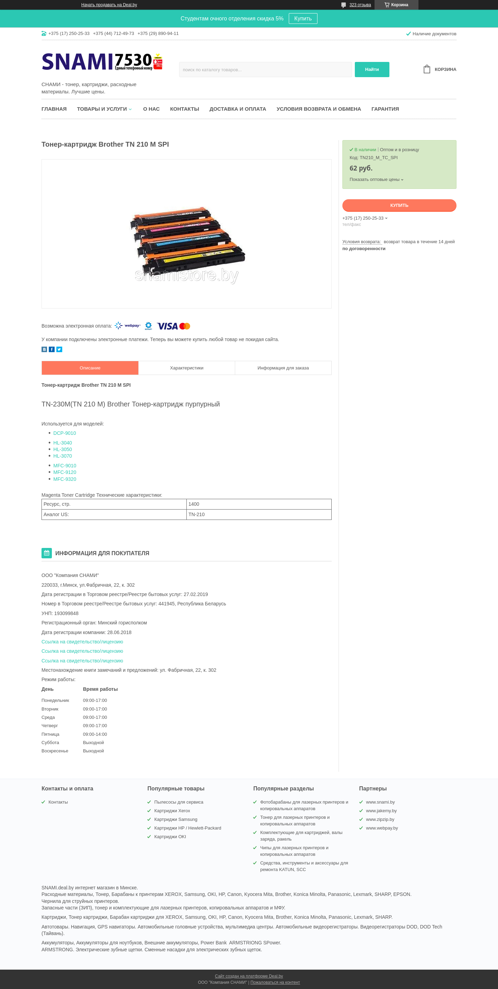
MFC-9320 (64, 479)
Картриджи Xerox (172, 810)
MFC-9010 (64, 465)
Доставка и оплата (238, 108)
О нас (151, 108)
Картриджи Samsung (175, 819)
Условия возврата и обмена (319, 108)
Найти (372, 69)
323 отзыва (360, 4)
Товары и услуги (102, 108)
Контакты (184, 108)
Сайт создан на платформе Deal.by (249, 976)
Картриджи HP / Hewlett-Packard (187, 828)
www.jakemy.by (381, 810)
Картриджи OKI (170, 836)
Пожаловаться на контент (275, 982)
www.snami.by (380, 802)
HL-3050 (62, 449)
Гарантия (385, 108)
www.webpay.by (382, 828)
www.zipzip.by (380, 819)
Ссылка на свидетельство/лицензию (82, 641)
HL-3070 (62, 456)
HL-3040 (62, 443)
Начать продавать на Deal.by (109, 4)
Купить (303, 18)
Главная (54, 108)
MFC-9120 (64, 472)
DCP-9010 (64, 433)
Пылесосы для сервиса (178, 802)
